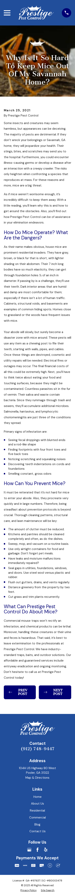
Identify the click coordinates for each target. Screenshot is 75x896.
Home (37, 797)
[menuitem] (28, 890)
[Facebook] (37, 850)
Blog (37, 824)
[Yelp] (46, 850)
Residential (37, 811)
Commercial (37, 818)
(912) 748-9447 (37, 748)
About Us (37, 804)
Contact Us (37, 831)
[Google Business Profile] (29, 850)
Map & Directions (37, 778)
